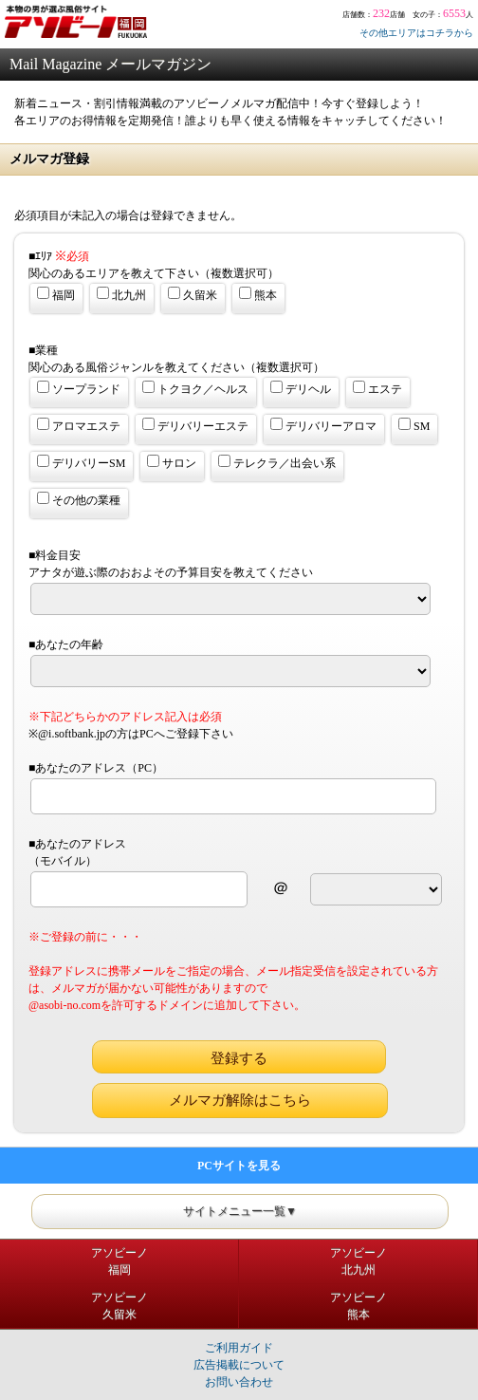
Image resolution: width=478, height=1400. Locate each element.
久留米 (192, 294)
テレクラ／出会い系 (277, 462)
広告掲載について (239, 1365)
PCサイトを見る (239, 1165)
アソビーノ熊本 (358, 1306)
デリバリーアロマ (323, 425)
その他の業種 (78, 499)
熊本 (258, 294)
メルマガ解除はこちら (240, 1100)
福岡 (56, 294)
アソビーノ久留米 (119, 1306)
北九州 (121, 294)
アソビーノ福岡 (119, 1261)
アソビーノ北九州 (358, 1261)
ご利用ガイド (239, 1347)
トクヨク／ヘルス (195, 388)
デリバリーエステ (195, 425)
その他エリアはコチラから (416, 33)
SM (414, 425)
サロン (171, 462)
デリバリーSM (81, 462)
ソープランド (78, 388)
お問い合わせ (239, 1382)
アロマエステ (78, 425)
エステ (377, 388)
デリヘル (300, 388)
